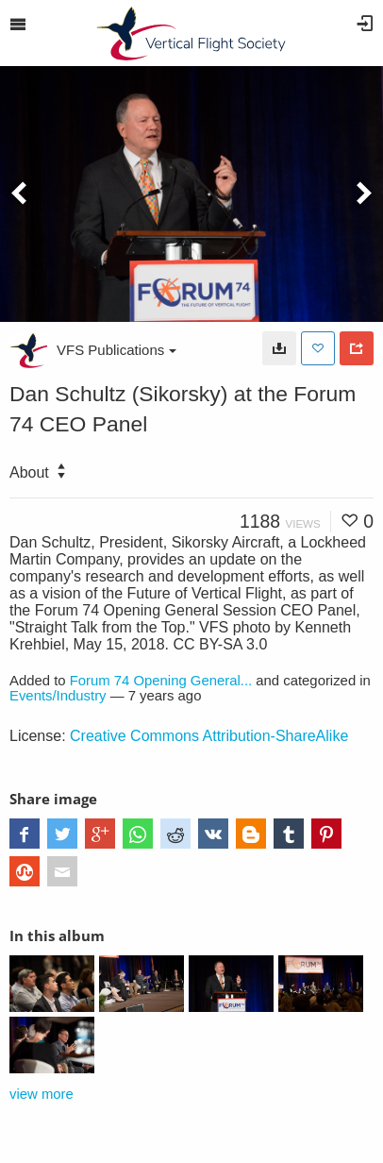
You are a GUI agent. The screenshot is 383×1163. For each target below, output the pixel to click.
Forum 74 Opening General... (161, 680)
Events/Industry (58, 695)
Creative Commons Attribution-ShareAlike (209, 736)
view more (41, 1094)
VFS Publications (116, 350)
